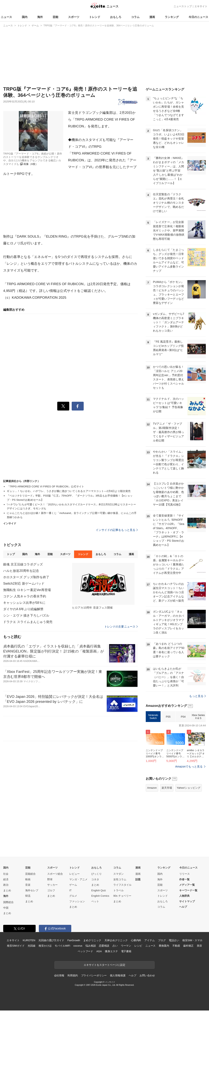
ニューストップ (183, 6)
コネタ (95, 879)
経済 (5, 879)
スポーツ (73, 17)
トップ (11, 554)
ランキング (172, 17)
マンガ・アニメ (78, 879)
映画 (27, 879)
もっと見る (197, 696)
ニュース (6, 17)
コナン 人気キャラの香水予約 (24, 596)
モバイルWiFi (62, 945)
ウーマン (126, 945)
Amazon (152, 787)
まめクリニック (92, 940)
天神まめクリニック (116, 940)
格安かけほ (45, 945)
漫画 (152, 17)
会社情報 (59, 975)
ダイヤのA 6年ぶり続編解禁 (23, 609)
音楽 (27, 884)
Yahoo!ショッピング (188, 787)
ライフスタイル (122, 884)
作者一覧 (184, 879)
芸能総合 (30, 873)
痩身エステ (111, 951)
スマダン (118, 873)
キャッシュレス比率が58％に (24, 602)
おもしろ (115, 17)
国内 (24, 17)
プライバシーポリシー (94, 975)
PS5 (168, 716)
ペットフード (85, 951)
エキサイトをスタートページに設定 (104, 964)
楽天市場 (167, 787)
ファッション (77, 901)
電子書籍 (126, 951)
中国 (5, 907)
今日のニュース (198, 17)
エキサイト (200, 6)
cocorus (77, 945)
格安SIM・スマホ (192, 940)
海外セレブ (31, 890)
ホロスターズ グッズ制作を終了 (26, 577)
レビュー (74, 873)
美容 (199, 945)
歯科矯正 (188, 945)
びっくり (96, 873)
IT (70, 890)
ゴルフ (51, 890)
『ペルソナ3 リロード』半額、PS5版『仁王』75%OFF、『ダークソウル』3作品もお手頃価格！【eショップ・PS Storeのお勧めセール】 (70, 497)
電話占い (174, 940)
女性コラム (119, 879)
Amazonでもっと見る (189, 766)
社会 (5, 873)
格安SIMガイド (15, 945)
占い (115, 945)
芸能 (55, 17)
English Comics (100, 895)
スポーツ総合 (55, 873)
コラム (135, 17)
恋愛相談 (104, 945)
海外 (40, 17)
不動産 (176, 945)
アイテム (149, 940)
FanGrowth (73, 940)
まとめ (7, 890)
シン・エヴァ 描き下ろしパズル (26, 615)
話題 (138, 879)
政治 (5, 884)
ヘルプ (183, 906)
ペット (95, 901)
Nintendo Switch (153, 717)
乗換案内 (164, 945)
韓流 (27, 895)
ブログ (162, 940)
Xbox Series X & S (198, 717)
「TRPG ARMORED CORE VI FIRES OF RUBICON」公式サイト (45, 486)
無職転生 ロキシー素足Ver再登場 (27, 590)
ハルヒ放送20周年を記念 (21, 570)
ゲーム (73, 884)
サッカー (52, 884)
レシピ (138, 945)
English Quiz (98, 890)
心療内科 (136, 940)
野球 (49, 879)
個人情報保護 (117, 975)
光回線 (31, 945)
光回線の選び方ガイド (51, 940)
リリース (184, 873)
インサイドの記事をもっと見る (117, 530)
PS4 (183, 716)
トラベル (118, 890)
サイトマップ (187, 901)
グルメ (73, 895)
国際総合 (8, 902)
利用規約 (72, 975)
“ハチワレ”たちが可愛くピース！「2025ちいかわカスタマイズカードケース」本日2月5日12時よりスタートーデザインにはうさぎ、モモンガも (71, 506)
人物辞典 (184, 895)
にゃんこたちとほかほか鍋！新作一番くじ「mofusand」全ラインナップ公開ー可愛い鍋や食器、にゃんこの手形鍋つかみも (72, 515)
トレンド (94, 17)
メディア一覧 (187, 884)
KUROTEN (29, 940)
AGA (99, 951)
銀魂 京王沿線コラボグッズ (23, 564)
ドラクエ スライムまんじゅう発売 (27, 622)
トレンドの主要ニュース (121, 626)
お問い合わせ (147, 975)
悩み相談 (90, 945)
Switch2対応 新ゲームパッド (24, 583)
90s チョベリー (122, 895)
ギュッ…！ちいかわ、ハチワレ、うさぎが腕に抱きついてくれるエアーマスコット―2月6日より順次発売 (69, 491)
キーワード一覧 (188, 890)
